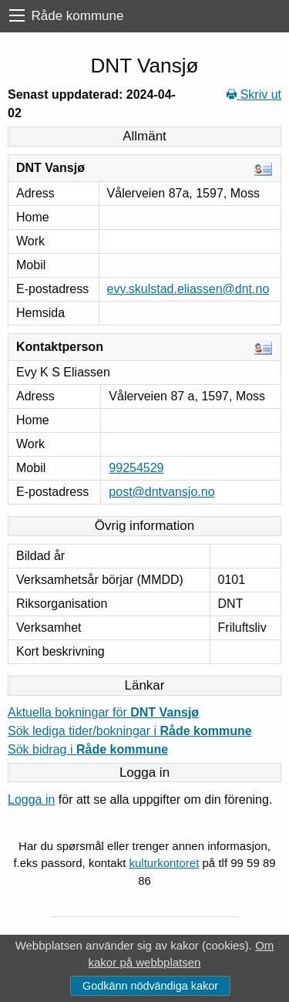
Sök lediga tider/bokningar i (130, 730)
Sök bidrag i (88, 749)
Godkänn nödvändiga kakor (150, 986)
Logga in (31, 799)
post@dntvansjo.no (161, 491)
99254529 (136, 467)
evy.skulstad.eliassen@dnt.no (188, 288)
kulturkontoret (164, 862)
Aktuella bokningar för (103, 712)
